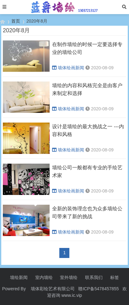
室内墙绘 (44, 277)
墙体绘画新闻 (68, 67)
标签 (114, 277)
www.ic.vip (72, 295)
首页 (15, 21)
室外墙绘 (69, 277)
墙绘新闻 (19, 277)
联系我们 (94, 277)
